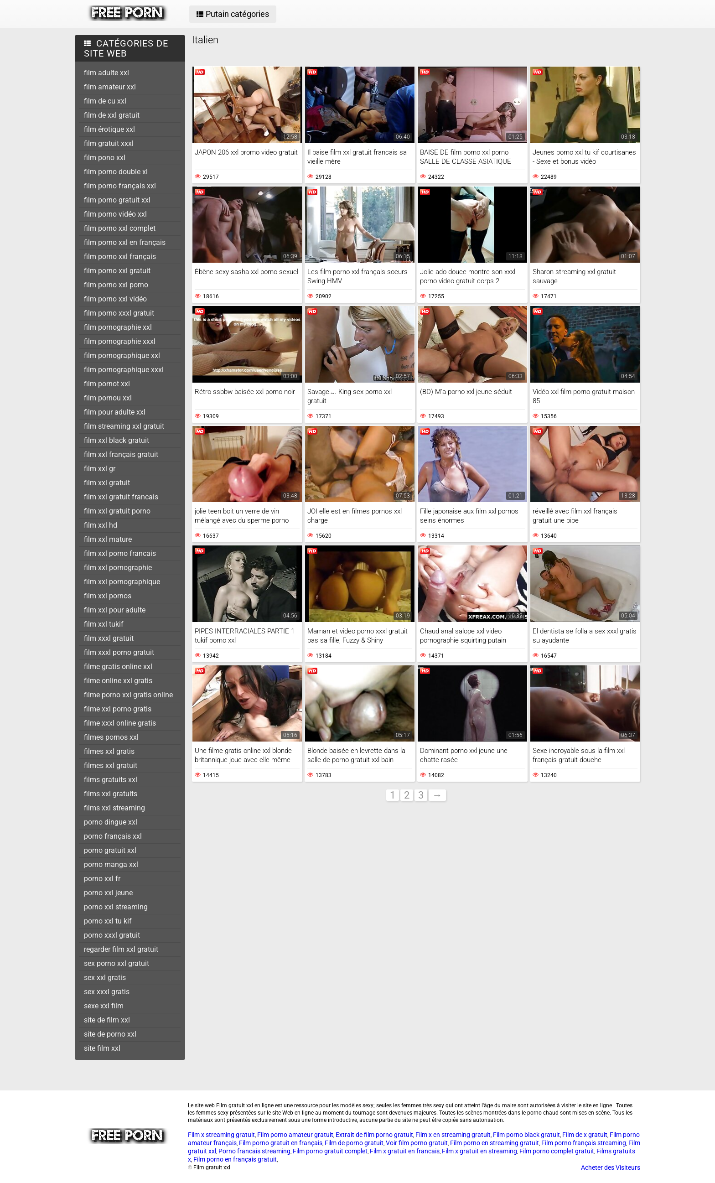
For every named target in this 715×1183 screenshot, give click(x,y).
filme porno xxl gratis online (128, 694)
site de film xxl (107, 1020)
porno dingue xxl (110, 822)
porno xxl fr (102, 878)
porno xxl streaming (116, 907)
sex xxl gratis (105, 977)
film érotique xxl (109, 129)
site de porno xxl (110, 1034)
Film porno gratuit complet (330, 1151)
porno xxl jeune (108, 892)
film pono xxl (104, 157)
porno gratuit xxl (110, 850)
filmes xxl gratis (109, 751)
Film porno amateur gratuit (295, 1134)
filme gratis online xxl (118, 666)
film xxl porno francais (120, 553)
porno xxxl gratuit (112, 935)
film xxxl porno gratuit (119, 652)
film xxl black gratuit (116, 440)
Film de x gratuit (584, 1134)
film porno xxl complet (119, 228)
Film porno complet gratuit (556, 1151)
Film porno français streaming (583, 1143)
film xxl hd (100, 525)
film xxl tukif (104, 624)
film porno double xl (116, 171)
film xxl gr (99, 468)
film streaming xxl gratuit (124, 426)
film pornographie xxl (118, 327)
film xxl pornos (107, 596)
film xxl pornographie (118, 567)
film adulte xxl (106, 72)
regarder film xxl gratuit (121, 949)
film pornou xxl (108, 398)
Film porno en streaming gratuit (494, 1143)
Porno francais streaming (254, 1151)
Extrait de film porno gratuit (374, 1134)
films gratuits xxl (110, 779)
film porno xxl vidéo (115, 299)
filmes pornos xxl (111, 737)
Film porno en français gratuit (235, 1159)
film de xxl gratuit (112, 115)
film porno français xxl (120, 186)
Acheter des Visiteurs (610, 1167)
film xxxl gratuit (109, 638)
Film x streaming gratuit (221, 1134)
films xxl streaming (114, 808)
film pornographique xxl (122, 355)
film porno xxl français (120, 256)
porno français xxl (113, 836)
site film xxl (102, 1048)
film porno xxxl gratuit (119, 313)
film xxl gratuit (107, 482)
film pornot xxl (107, 383)
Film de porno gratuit (354, 1143)
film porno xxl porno (116, 284)
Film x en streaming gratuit (453, 1134)
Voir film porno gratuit (417, 1143)
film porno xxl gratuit (117, 270)
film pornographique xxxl (124, 369)
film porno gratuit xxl (117, 200)
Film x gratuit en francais (405, 1151)
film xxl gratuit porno (117, 511)
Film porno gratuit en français (280, 1143)
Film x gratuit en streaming (479, 1151)
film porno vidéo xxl (115, 214)
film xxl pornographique (122, 581)
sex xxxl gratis (107, 991)
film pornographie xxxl (119, 341)
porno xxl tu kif (108, 921)
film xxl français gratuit (121, 454)
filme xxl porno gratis (117, 709)
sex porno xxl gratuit (116, 963)
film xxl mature (108, 539)
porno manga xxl (111, 864)
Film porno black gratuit (526, 1134)
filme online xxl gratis (118, 680)
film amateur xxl (110, 87)
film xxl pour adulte (114, 610)
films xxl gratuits (110, 793)
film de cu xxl (105, 101)
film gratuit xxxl (109, 143)
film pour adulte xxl (114, 412)
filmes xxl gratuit (110, 765)
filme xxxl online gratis (120, 723)
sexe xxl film (104, 1005)
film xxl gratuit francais (121, 497)
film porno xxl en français (125, 242)
